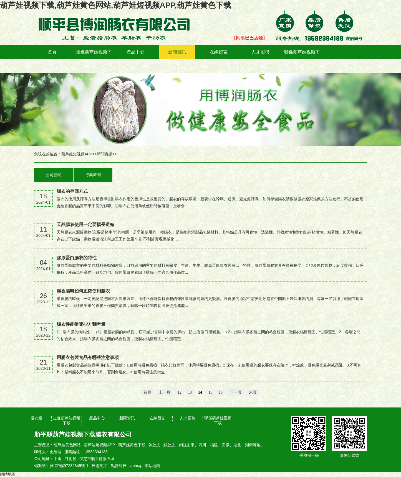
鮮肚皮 (169, 445)
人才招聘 (260, 52)
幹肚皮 (154, 445)
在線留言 (219, 52)
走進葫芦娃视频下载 (94, 59)
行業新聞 (93, 175)
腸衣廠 (36, 418)
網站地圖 (152, 465)
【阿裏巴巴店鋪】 (249, 37)
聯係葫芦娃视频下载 (302, 59)
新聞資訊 (177, 52)
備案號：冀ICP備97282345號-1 (61, 465)
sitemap (135, 465)
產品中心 (135, 52)
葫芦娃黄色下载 (131, 445)
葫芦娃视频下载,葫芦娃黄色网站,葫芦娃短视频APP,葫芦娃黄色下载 (115, 5)
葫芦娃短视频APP (76, 154)
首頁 (52, 52)
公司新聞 (53, 175)
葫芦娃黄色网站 (67, 445)
